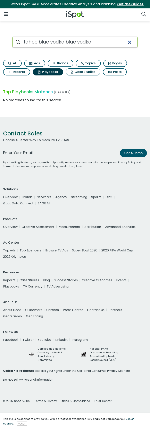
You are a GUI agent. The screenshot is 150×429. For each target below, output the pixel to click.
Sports (96, 197)
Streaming (79, 197)
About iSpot (12, 310)
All (12, 63)
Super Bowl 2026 (84, 250)
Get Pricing (34, 316)
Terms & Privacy (45, 401)
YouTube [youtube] (44, 339)
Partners (115, 310)
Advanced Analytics (120, 227)
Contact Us (95, 310)
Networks (44, 197)
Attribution (92, 227)
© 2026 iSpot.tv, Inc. (16, 401)
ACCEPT (22, 423)
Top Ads (9, 250)
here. (127, 371)
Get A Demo (133, 153)
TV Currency (32, 286)
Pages (115, 63)
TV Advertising (57, 286)
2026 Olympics (14, 256)
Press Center (73, 310)
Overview (10, 197)
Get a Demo (12, 316)
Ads (34, 63)
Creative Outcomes (97, 280)
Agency (61, 197)
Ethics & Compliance (75, 401)
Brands (60, 63)
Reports (16, 72)
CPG (108, 197)
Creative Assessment (38, 227)
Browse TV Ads (56, 250)
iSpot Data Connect (18, 203)
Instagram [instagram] (80, 339)
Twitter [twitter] (28, 339)
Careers (52, 310)
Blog (46, 280)
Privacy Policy (126, 162)
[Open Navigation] (6, 14)
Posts (115, 72)
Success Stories (66, 280)
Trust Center (103, 401)
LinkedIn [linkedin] (61, 339)
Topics (88, 63)
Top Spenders (30, 250)
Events (121, 280)
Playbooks (48, 72)
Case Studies (83, 72)
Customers (33, 310)
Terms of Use (11, 166)
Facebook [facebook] (11, 339)
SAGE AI (44, 203)
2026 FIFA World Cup (117, 250)
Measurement (69, 227)
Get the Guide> (130, 4)
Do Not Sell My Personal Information (28, 380)
